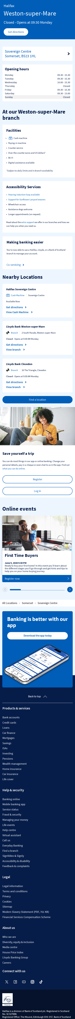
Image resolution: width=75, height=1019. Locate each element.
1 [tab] (10, 590)
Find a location (37, 399)
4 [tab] (44, 589)
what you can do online (13, 468)
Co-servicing (16, 265)
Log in (37, 491)
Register (37, 479)
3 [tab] (33, 589)
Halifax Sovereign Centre (21, 289)
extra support (27, 222)
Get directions (18, 32)
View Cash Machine (19, 312)
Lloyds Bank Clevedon (19, 364)
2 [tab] (21, 589)
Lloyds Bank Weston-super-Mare (25, 326)
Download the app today (38, 635)
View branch (15, 349)
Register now (37, 578)
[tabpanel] (36, 549)
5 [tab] (55, 590)
